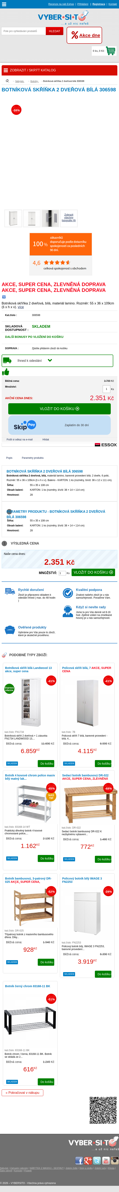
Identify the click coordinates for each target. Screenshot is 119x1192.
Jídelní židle (72, 1168)
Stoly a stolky (86, 1168)
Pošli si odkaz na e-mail (20, 439)
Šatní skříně (6, 1170)
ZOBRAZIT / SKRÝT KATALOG (33, 70)
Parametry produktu (33, 457)
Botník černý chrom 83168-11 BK (27, 986)
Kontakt (112, 4)
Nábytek (4, 1168)
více (21, 307)
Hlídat (45, 439)
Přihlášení (82, 4)
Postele (28, 1170)
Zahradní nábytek (19, 1168)
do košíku (47, 763)
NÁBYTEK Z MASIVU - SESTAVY (47, 1168)
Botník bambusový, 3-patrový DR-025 (28, 882)
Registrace (98, 4)
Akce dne (89, 35)
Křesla (111, 1168)
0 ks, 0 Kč (98, 51)
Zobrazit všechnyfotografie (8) (69, 217)
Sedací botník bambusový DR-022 (85, 779)
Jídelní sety (100, 1168)
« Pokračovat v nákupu (22, 1092)
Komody (18, 1170)
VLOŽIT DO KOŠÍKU (59, 409)
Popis (9, 457)
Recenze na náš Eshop (61, 4)
